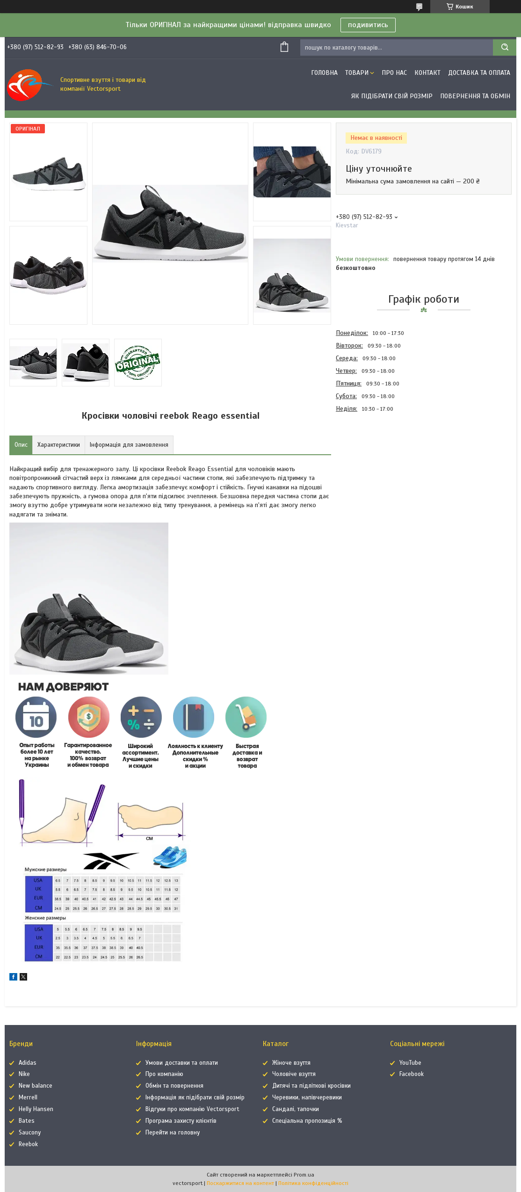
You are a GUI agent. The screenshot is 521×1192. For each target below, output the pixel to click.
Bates (27, 1121)
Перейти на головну (172, 1132)
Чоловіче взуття (294, 1074)
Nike (24, 1074)
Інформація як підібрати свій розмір (195, 1097)
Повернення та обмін (475, 96)
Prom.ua (304, 1174)
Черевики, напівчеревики (307, 1097)
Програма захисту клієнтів (181, 1121)
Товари (357, 73)
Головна (324, 73)
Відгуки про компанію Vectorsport (192, 1109)
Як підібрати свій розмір (392, 96)
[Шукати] (504, 47)
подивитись (368, 24)
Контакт (427, 73)
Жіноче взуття (291, 1063)
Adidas (27, 1063)
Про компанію (164, 1074)
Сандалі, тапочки (295, 1109)
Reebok (28, 1144)
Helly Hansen (36, 1109)
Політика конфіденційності (313, 1183)
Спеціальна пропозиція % (307, 1121)
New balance (35, 1086)
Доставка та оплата (479, 73)
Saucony (30, 1132)
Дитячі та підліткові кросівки (311, 1086)
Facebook (411, 1074)
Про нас (394, 73)
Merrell (28, 1097)
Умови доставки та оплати (181, 1063)
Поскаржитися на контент (240, 1183)
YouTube (410, 1063)
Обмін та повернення (174, 1086)
